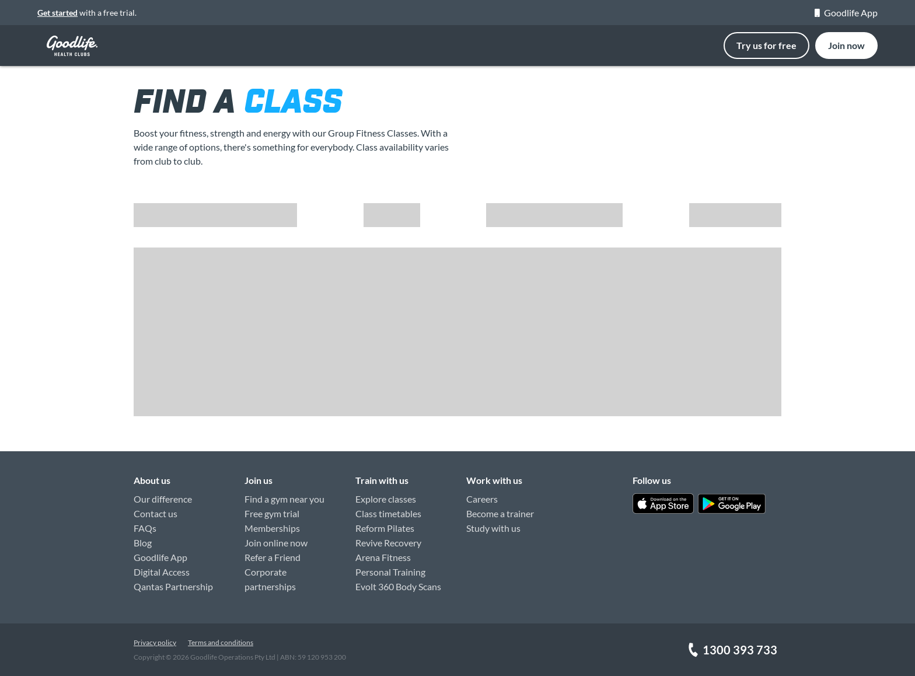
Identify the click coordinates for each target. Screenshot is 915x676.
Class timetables (388, 513)
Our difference (163, 498)
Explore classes (385, 498)
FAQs (145, 528)
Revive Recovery (388, 542)
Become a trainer (500, 513)
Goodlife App (846, 12)
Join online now (276, 542)
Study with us (493, 528)
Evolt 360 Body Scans (398, 586)
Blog (143, 542)
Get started (57, 13)
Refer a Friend (273, 557)
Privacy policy (155, 642)
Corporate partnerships (270, 579)
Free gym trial (272, 513)
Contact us (155, 513)
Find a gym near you (284, 498)
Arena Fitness (383, 557)
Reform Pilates (384, 528)
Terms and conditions (220, 642)
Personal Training (390, 571)
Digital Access (162, 571)
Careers (482, 498)
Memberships (272, 528)
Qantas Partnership (173, 586)
